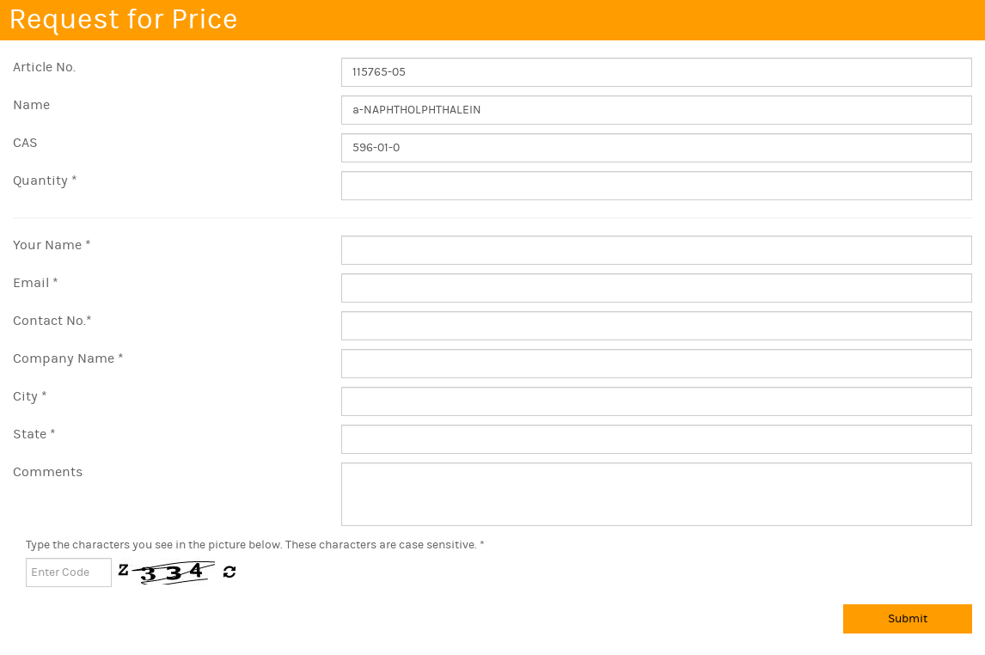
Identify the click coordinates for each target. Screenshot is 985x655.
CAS (25, 142)
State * (34, 434)
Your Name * (52, 245)
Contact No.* (52, 320)
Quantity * (45, 180)
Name (31, 105)
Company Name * (68, 358)
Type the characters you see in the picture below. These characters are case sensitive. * (255, 545)
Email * (35, 283)
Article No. (44, 67)
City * (30, 396)
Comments (48, 472)
